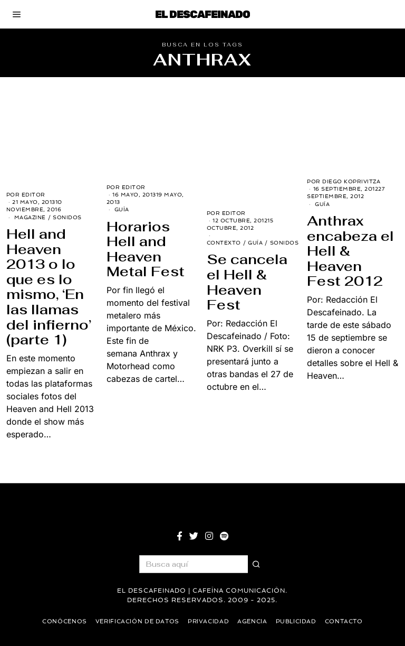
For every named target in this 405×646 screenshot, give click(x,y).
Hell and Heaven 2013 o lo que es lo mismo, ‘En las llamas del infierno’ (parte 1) (48, 287)
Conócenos (59, 621)
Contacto (349, 621)
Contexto (224, 243)
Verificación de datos (135, 621)
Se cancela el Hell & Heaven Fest (247, 282)
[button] (257, 564)
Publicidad (299, 621)
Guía (121, 209)
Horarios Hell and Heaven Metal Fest (146, 249)
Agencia (254, 621)
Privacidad (208, 621)
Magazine (30, 217)
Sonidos (67, 217)
